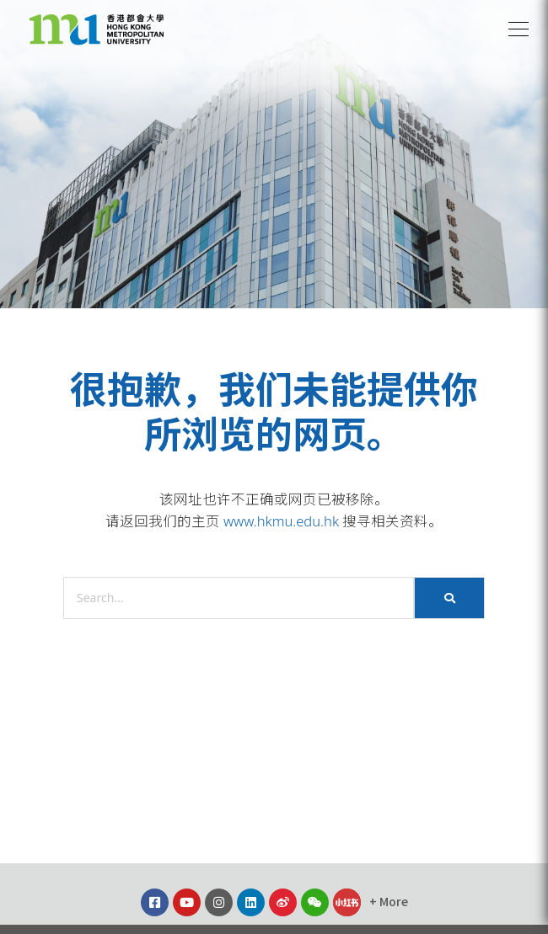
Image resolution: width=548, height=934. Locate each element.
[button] (518, 29)
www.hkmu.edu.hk (281, 521)
